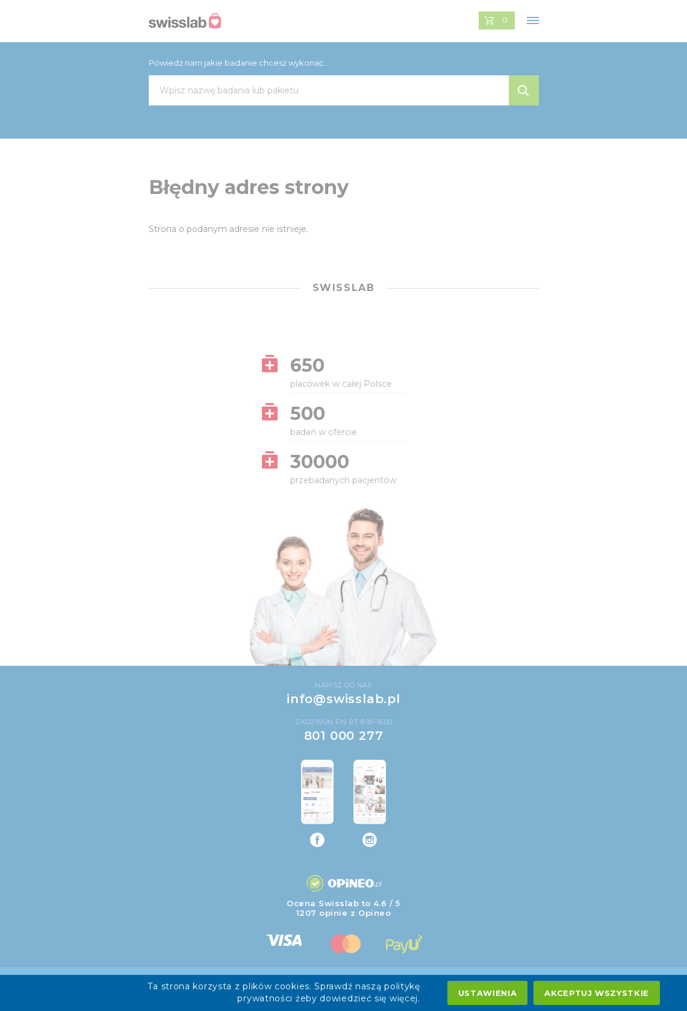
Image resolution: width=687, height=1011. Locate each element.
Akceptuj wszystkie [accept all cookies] (596, 993)
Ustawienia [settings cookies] (487, 993)
